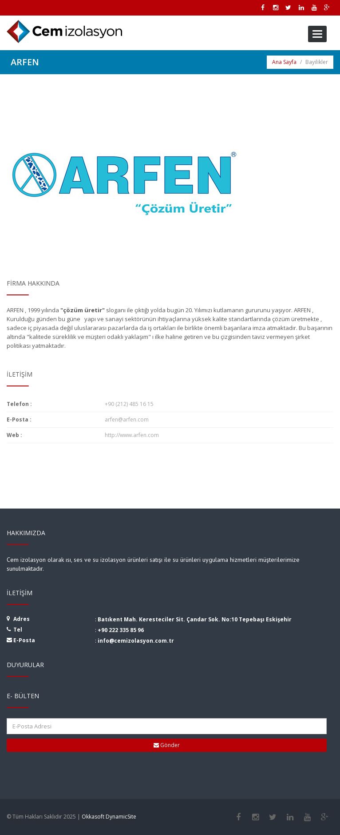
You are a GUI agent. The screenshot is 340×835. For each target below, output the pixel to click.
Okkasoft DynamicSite (109, 816)
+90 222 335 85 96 (121, 630)
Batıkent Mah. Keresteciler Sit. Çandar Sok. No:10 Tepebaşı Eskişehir (195, 619)
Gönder (167, 745)
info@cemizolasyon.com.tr (136, 640)
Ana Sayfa (284, 62)
